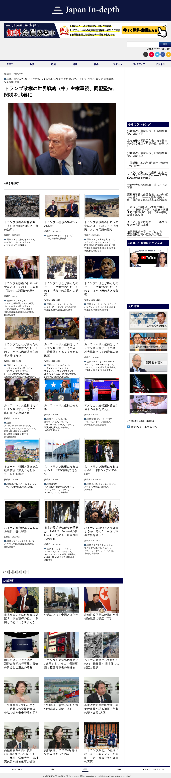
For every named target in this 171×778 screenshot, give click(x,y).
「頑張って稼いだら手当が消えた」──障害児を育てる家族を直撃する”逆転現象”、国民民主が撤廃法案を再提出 (147, 211)
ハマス (91, 79)
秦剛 (6, 547)
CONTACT (17, 769)
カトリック (9, 368)
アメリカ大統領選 (100, 240)
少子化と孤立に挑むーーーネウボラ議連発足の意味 (147, 223)
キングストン (64, 549)
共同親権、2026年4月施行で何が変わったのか (147, 164)
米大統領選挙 (106, 370)
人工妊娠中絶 (70, 307)
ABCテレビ (97, 362)
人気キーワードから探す (159, 49)
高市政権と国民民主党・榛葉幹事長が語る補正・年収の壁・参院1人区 (101, 709)
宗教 (24, 377)
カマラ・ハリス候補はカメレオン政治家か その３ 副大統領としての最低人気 (101, 348)
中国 (15, 544)
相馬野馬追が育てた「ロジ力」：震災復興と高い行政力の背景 (147, 233)
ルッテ (47, 239)
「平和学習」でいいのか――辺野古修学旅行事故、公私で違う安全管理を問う (21, 709)
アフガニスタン (99, 545)
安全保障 (9, 82)
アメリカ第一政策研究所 (55, 487)
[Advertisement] (148, 97)
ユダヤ (47, 374)
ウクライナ (62, 79)
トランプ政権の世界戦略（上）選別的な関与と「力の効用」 (21, 226)
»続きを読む (11, 183)
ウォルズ (60, 365)
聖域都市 (97, 251)
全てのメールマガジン (142, 427)
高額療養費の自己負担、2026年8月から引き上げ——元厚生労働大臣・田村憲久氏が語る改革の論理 (147, 197)
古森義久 (108, 79)
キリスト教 (16, 306)
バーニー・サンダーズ (54, 425)
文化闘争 (31, 377)
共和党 (107, 245)
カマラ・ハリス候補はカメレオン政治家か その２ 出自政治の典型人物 (21, 409)
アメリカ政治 (27, 303)
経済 (53, 64)
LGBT (14, 301)
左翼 (60, 310)
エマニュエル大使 (19, 541)
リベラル (104, 307)
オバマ (72, 79)
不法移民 (99, 245)
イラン (110, 545)
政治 (32, 64)
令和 (64, 554)
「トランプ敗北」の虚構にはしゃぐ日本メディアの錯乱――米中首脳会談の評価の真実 (147, 175)
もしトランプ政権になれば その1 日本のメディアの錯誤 (102, 470)
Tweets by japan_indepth (140, 420)
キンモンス (49, 552)
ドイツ (29, 368)
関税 (17, 82)
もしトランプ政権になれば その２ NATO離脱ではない (62, 470)
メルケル (48, 492)
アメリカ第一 (35, 79)
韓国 (31, 487)
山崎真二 (24, 487)
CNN (105, 362)
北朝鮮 (16, 487)
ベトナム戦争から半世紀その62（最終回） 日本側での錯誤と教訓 (101, 663)
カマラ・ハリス (51, 422)
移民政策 (88, 251)
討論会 (103, 425)
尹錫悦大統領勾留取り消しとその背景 (147, 186)
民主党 (112, 248)
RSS (119, 769)
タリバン (106, 548)
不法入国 (64, 374)
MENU (10, 64)
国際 (74, 64)
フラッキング (50, 371)
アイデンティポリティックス (17, 426)
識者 (13, 315)
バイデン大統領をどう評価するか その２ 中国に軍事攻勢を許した (101, 531)
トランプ (82, 79)
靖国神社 (48, 560)
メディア (106, 242)
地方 (55, 310)
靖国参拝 (70, 557)
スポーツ (117, 64)
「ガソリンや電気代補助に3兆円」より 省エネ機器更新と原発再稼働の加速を (61, 663)
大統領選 (97, 310)
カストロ (22, 484)
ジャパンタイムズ (63, 552)
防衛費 (63, 239)
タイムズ (48, 554)
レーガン (8, 374)
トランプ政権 (10, 309)
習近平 (12, 547)
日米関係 (29, 312)
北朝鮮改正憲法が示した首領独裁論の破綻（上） (147, 154)
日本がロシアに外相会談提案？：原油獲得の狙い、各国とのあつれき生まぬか (21, 618)
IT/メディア (139, 64)
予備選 (96, 487)
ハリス (96, 307)
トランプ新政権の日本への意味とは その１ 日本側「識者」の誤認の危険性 (21, 287)
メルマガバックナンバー (153, 769)
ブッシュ (57, 554)
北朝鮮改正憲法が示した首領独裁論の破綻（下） (147, 132)
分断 (113, 245)
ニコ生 (51, 769)
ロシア (99, 79)
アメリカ (22, 301)
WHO (24, 79)
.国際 (9, 79)
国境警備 (97, 248)
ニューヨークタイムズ (103, 365)
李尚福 (30, 544)
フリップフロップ (65, 371)
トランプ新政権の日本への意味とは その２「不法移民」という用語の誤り (101, 226)
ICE (53, 365)
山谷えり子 (60, 557)
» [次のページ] (27, 571)
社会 (96, 64)
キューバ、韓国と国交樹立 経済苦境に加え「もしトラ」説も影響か (22, 470)
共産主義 (24, 374)
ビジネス (160, 64)
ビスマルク (25, 371)
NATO (17, 79)
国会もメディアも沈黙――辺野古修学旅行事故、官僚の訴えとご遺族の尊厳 (21, 663)
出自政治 (24, 431)
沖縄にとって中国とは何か (61, 614)
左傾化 (105, 248)
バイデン (97, 242)
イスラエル (49, 79)
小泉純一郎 (49, 557)
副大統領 (48, 377)
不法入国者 (89, 245)
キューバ (31, 484)
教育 (70, 310)
